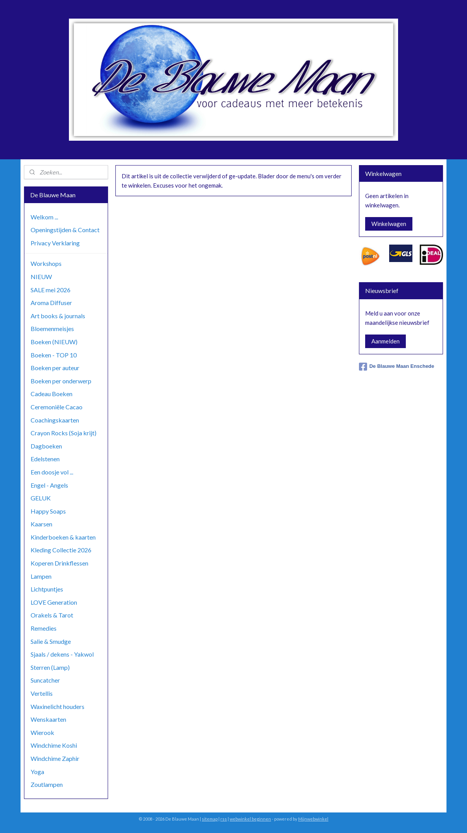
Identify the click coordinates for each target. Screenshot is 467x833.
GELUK (41, 498)
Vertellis (42, 693)
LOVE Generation (54, 602)
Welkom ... (44, 217)
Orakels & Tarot (52, 615)
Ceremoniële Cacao (56, 406)
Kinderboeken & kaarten (63, 537)
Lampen (41, 576)
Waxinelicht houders (57, 706)
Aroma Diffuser (51, 302)
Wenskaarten (48, 719)
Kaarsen (41, 524)
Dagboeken (46, 446)
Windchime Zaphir (55, 758)
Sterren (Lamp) (50, 667)
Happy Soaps (48, 511)
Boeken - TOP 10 (54, 355)
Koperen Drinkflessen (59, 563)
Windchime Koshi (54, 745)
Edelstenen (45, 458)
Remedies (44, 628)
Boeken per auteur (55, 367)
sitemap (210, 818)
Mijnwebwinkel (313, 818)
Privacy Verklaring (55, 243)
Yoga (37, 771)
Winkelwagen (388, 223)
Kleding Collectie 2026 (61, 550)
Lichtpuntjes (47, 589)
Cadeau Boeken (51, 393)
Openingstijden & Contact (65, 229)
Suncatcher (45, 680)
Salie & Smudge (51, 641)
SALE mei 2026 (50, 289)
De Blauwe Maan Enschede (396, 366)
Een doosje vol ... (52, 472)
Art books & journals (58, 315)
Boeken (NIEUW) (54, 341)
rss (223, 818)
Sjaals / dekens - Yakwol (62, 654)
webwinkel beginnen (250, 818)
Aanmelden (385, 341)
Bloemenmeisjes (52, 328)
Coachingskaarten (55, 420)
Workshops (46, 263)
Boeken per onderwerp (61, 381)
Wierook (42, 732)
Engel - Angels (49, 485)
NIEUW (41, 276)
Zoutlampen (47, 784)
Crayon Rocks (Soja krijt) (63, 432)
